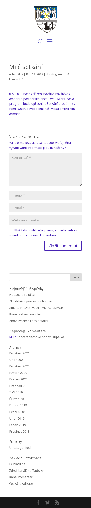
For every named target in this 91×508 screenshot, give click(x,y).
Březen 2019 (18, 412)
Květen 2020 (18, 373)
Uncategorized (55, 74)
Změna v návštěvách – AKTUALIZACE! (36, 308)
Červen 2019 (18, 399)
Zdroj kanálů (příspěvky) (27, 470)
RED (20, 74)
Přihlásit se (17, 464)
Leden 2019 (17, 425)
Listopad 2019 (19, 386)
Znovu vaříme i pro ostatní (28, 321)
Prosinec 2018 (19, 431)
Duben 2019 (18, 405)
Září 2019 (16, 392)
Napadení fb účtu (22, 295)
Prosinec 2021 (19, 353)
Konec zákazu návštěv (25, 314)
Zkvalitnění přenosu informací (31, 301)
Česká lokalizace (21, 483)
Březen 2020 (18, 379)
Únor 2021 (17, 360)
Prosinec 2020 (19, 366)
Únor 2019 (17, 418)
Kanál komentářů (21, 477)
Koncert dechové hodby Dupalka (40, 337)
